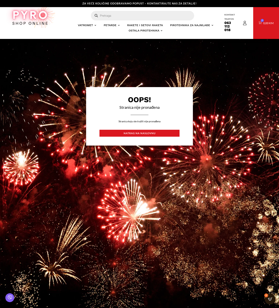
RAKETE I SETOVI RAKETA (145, 25)
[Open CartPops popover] (270, 299)
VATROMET (85, 25)
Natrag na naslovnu (140, 133)
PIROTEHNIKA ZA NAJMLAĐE (190, 25)
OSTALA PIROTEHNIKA (144, 30)
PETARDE (110, 25)
